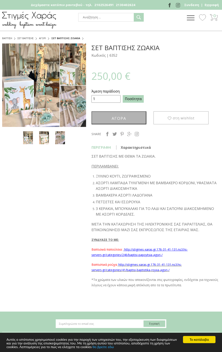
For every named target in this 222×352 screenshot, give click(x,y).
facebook (107, 134)
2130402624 (125, 5)
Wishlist (202, 17)
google (129, 134)
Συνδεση (191, 5)
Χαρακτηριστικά (136, 147)
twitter (114, 134)
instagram (137, 134)
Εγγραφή (212, 5)
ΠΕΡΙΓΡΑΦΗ (101, 147)
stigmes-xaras (29, 20)
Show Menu (190, 17)
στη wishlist (183, 118)
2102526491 (104, 5)
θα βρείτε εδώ (103, 349)
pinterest (122, 134)
